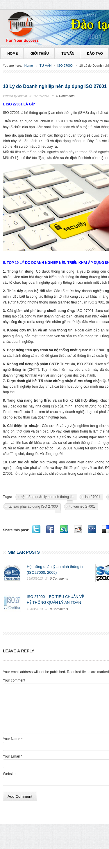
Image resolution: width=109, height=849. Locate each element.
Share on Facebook (50, 529)
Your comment (14, 680)
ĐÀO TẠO (94, 54)
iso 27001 (92, 497)
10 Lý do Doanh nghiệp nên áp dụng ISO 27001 (55, 86)
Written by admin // (17, 96)
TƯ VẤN (67, 54)
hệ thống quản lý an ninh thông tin (47, 497)
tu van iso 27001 (82, 506)
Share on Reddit (78, 529)
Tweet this (36, 529)
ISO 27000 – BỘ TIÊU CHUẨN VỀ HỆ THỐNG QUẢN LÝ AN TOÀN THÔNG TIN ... (55, 602)
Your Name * (13, 739)
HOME (12, 54)
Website (9, 774)
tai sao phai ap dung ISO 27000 (33, 506)
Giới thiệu (39, 54)
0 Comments (65, 96)
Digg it (92, 529)
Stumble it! (64, 529)
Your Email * (12, 756)
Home (28, 65)
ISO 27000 (65, 65)
